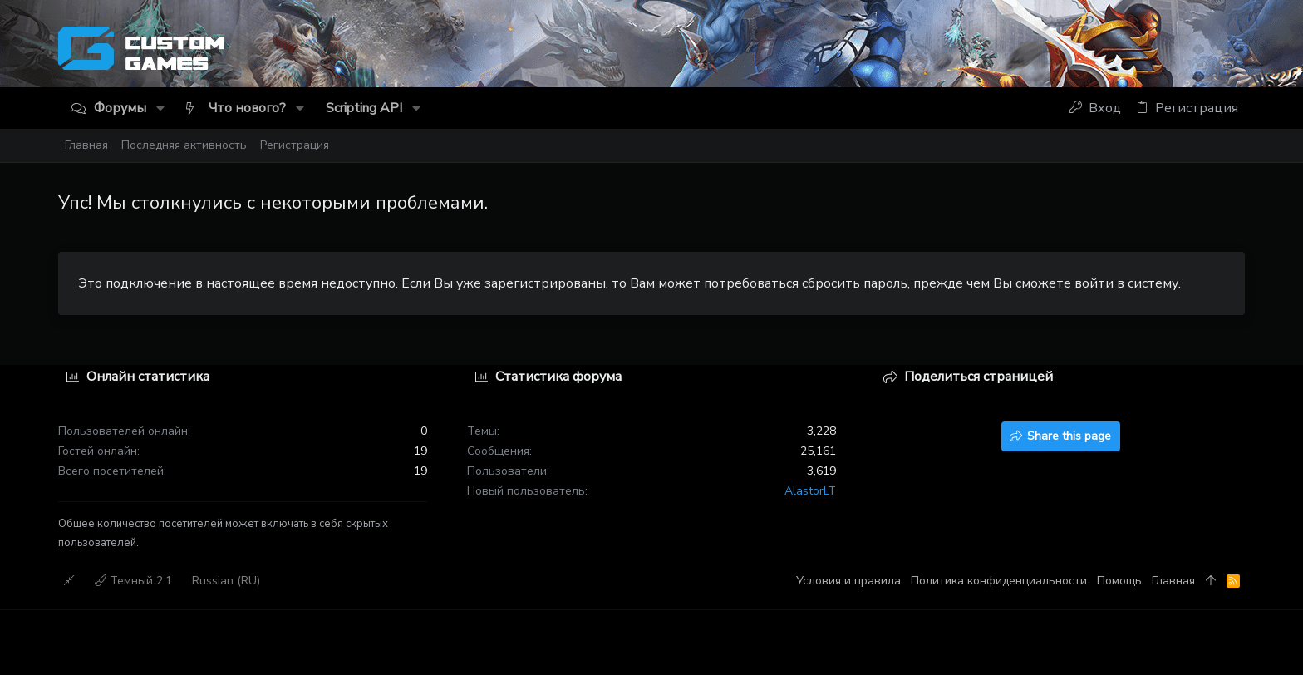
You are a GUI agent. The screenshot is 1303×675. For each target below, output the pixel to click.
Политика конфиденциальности (999, 581)
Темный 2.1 (133, 581)
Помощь (1119, 581)
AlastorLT (810, 491)
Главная (1173, 581)
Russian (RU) (226, 581)
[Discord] (1238, 51)
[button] (160, 108)
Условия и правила (848, 581)
